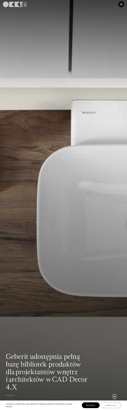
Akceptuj (90, 405)
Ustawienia (110, 405)
